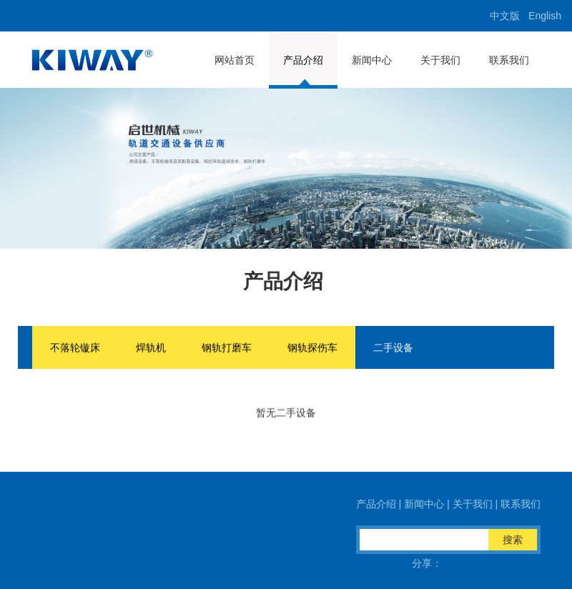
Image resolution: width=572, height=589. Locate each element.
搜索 (515, 539)
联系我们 (509, 60)
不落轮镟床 (75, 348)
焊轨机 (151, 348)
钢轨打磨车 (227, 348)
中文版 (505, 15)
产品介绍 (303, 60)
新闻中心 (372, 60)
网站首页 (234, 60)
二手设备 (393, 348)
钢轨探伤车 (312, 348)
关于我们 (440, 60)
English (544, 15)
